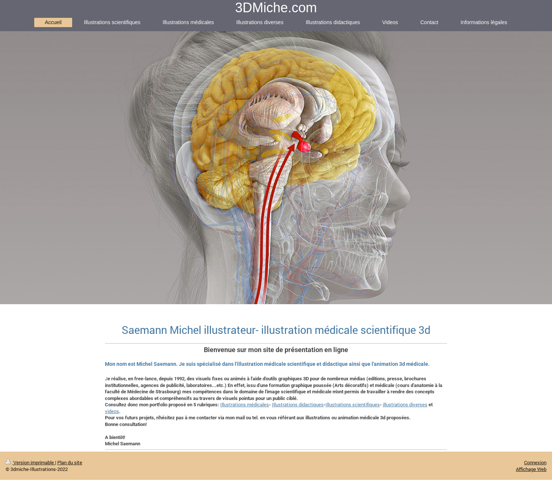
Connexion (535, 462)
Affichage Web (531, 469)
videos (112, 411)
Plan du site (69, 462)
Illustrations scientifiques (352, 404)
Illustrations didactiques (298, 404)
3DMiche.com (276, 7)
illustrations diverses (405, 404)
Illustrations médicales (244, 404)
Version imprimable (30, 462)
